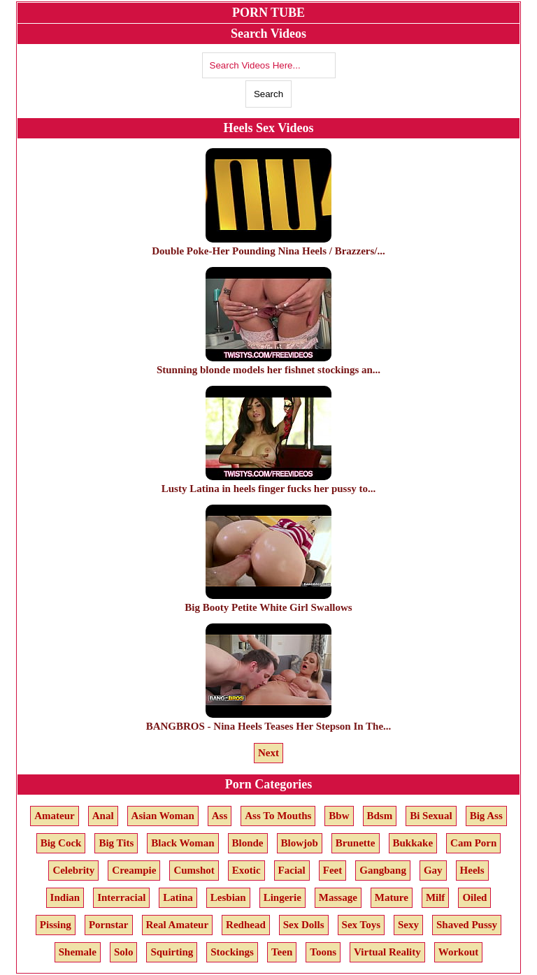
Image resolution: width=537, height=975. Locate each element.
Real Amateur (177, 924)
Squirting (171, 952)
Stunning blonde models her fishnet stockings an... (268, 363)
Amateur (54, 815)
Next (268, 752)
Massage (338, 897)
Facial (292, 870)
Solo (124, 952)
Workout (458, 952)
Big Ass (486, 815)
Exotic (246, 870)
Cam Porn (473, 842)
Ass (220, 815)
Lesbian (228, 897)
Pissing (55, 924)
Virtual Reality (387, 952)
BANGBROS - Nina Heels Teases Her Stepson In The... (269, 720)
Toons (323, 952)
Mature (391, 897)
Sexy (408, 924)
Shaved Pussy (466, 924)
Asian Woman (162, 815)
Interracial (121, 897)
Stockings (232, 952)
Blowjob (299, 842)
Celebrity (73, 870)
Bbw (339, 815)
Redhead (246, 924)
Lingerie (282, 897)
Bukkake (413, 842)
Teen (281, 952)
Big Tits (116, 842)
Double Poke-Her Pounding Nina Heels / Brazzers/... (268, 245)
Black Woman (182, 842)
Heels (472, 870)
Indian (65, 897)
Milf (435, 897)
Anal (103, 815)
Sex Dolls (303, 924)
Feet (332, 870)
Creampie (134, 870)
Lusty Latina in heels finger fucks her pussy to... (269, 482)
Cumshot (193, 870)
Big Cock (61, 842)
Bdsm (380, 815)
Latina (178, 897)
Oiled (474, 897)
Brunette (355, 842)
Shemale (77, 952)
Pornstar (109, 924)
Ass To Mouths (278, 815)
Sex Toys (361, 924)
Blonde (248, 842)
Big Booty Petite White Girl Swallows (268, 601)
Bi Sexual (431, 815)
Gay (433, 870)
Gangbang (382, 870)
